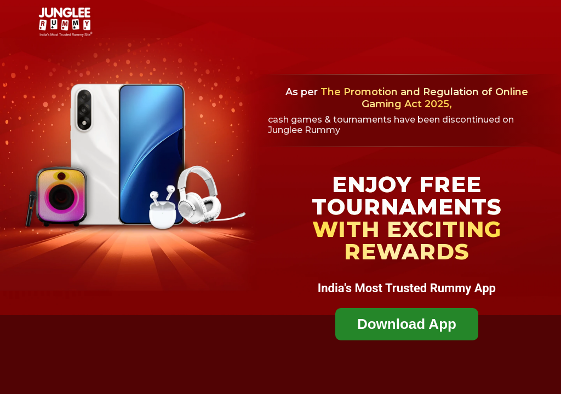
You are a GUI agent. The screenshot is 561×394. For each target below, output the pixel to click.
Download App (406, 324)
